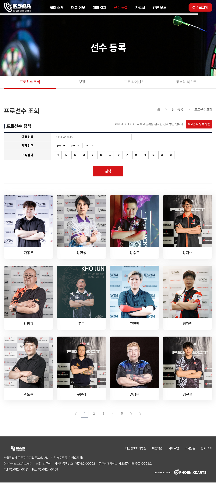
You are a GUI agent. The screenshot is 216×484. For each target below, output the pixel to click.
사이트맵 (171, 450)
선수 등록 (121, 7)
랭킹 (82, 82)
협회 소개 (57, 7)
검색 (108, 172)
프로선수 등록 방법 (199, 125)
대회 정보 (78, 7)
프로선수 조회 (30, 82)
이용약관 (154, 450)
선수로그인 (200, 7)
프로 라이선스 (134, 82)
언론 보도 (159, 7)
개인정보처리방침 (132, 450)
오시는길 (188, 450)
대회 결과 (99, 7)
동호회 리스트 (186, 82)
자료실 (140, 7)
